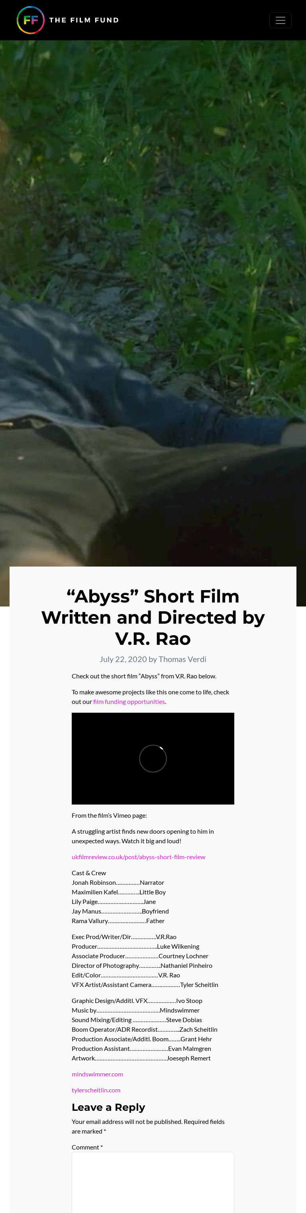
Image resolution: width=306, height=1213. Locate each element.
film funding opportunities (129, 701)
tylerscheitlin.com (96, 1090)
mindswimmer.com (97, 1074)
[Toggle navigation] (280, 20)
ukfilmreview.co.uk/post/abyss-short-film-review (138, 856)
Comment (87, 1147)
